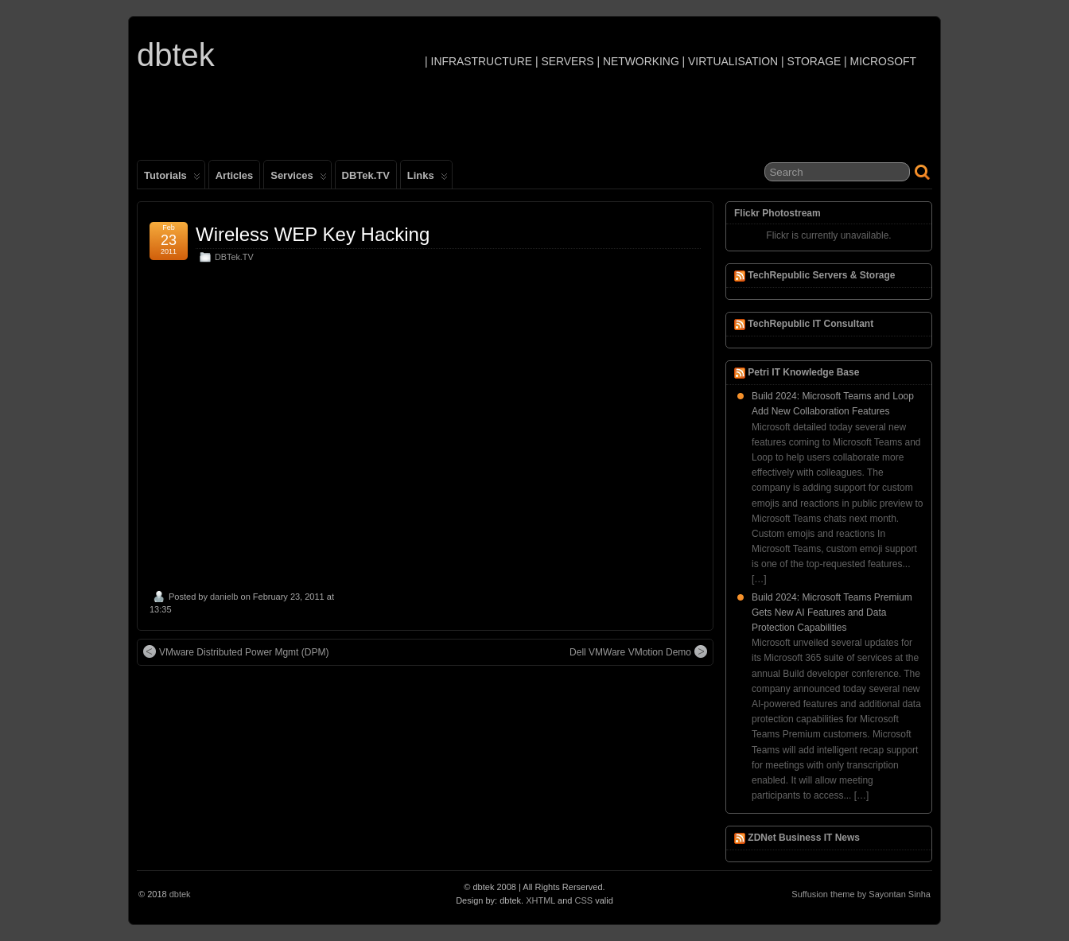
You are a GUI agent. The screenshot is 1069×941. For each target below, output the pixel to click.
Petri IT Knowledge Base (803, 372)
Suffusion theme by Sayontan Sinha (861, 894)
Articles (235, 175)
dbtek (176, 54)
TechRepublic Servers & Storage (821, 275)
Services (298, 179)
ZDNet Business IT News (804, 837)
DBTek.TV (366, 175)
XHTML (540, 900)
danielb (224, 596)
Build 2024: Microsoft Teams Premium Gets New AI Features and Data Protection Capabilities (832, 612)
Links (427, 179)
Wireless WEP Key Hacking (313, 234)
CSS (584, 900)
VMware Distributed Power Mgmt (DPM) (235, 651)
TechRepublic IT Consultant (810, 323)
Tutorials (172, 179)
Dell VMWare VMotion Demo (638, 651)
